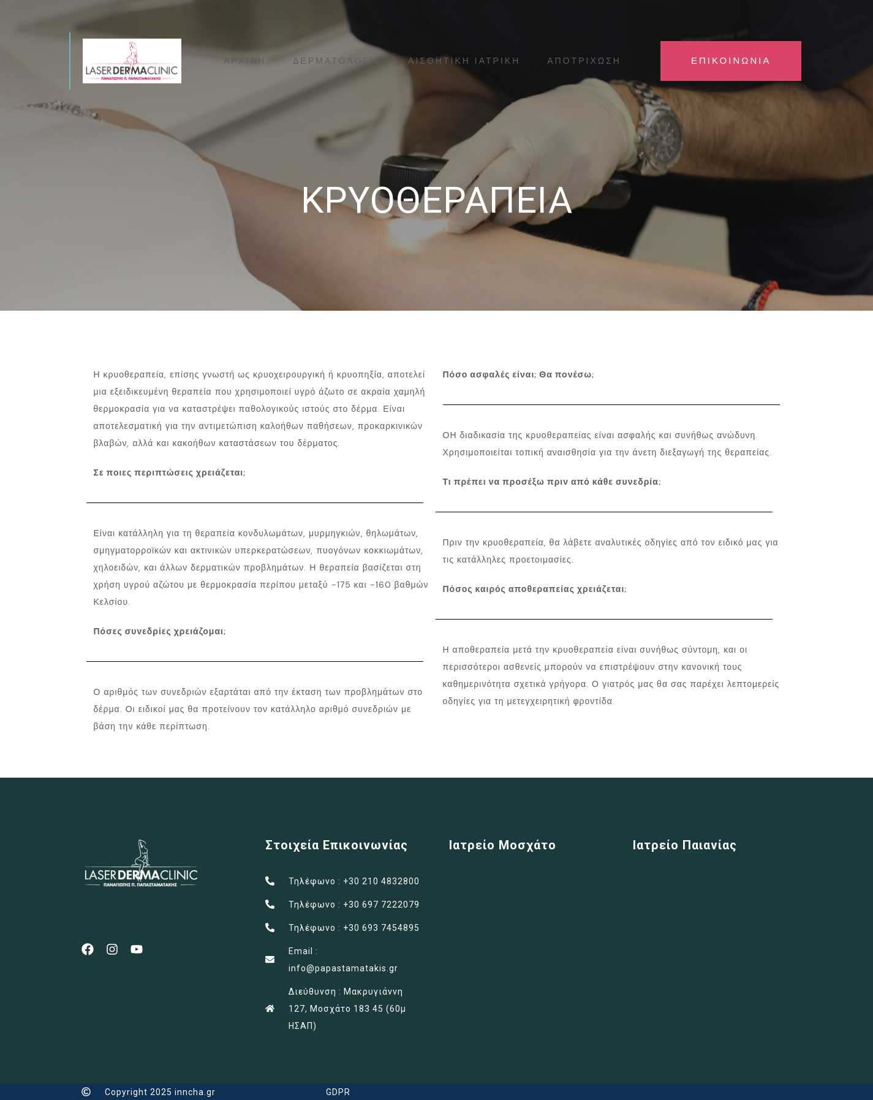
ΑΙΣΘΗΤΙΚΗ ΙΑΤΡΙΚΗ (465, 60)
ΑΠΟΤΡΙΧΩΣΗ (585, 60)
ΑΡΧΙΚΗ (245, 60)
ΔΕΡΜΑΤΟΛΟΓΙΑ (337, 60)
